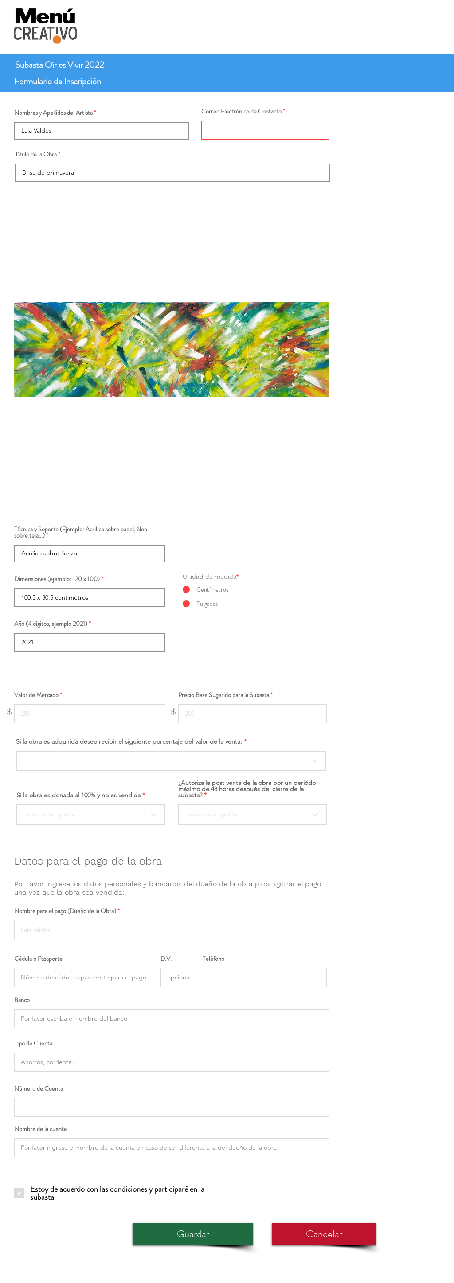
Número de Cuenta (38, 1088)
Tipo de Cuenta (33, 1043)
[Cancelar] (324, 1234)
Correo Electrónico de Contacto (241, 111)
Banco (22, 1000)
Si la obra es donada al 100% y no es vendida (78, 795)
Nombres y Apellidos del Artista (53, 112)
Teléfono (213, 958)
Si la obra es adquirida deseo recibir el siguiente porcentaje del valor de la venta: (129, 741)
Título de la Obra (36, 154)
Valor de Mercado (36, 695)
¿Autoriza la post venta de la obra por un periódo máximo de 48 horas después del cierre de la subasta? (247, 789)
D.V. (166, 958)
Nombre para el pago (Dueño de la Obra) (65, 911)
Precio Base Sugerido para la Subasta (223, 695)
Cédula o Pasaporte (38, 958)
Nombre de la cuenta (40, 1129)
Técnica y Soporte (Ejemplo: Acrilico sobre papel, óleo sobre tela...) (80, 532)
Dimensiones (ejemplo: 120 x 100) (57, 579)
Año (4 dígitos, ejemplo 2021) (50, 623)
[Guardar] (193, 1234)
